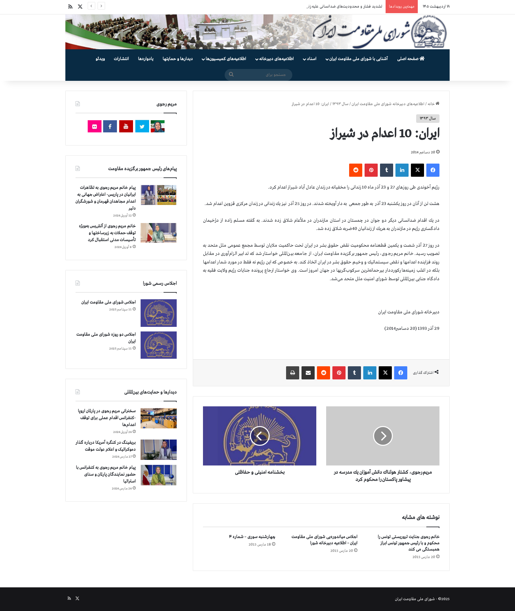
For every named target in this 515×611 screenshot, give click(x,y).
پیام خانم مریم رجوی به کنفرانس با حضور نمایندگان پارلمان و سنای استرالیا (106, 474)
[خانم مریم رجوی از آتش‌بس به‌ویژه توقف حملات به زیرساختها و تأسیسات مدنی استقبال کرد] (159, 233)
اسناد (311, 59)
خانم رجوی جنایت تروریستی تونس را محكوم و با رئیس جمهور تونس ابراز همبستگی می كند (408, 543)
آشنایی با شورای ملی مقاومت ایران (358, 59)
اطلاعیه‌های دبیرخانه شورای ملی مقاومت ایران (388, 104)
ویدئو (100, 59)
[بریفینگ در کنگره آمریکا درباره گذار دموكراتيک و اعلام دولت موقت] (159, 450)
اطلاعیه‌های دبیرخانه (276, 59)
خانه (433, 104)
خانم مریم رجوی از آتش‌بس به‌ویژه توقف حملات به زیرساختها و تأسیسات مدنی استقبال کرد (107, 233)
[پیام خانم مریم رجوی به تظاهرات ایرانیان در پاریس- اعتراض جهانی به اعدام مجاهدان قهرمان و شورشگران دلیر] (159, 195)
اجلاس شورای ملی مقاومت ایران (108, 302)
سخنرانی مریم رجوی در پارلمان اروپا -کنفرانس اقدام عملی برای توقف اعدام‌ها (107, 418)
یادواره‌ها (145, 59)
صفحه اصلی (411, 59)
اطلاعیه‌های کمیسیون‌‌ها (226, 59)
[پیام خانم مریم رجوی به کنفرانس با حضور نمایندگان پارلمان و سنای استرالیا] (159, 475)
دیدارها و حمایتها (178, 59)
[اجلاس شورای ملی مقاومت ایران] (159, 313)
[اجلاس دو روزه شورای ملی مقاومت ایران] (159, 345)
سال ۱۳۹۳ (340, 104)
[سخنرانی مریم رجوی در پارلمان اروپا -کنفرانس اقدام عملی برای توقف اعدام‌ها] (159, 418)
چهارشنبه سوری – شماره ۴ (252, 537)
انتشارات (121, 59)
